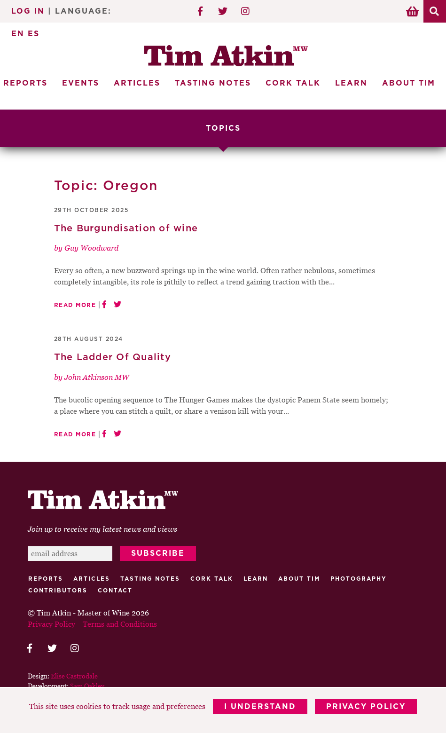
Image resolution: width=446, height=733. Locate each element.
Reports (45, 579)
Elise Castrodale (74, 676)
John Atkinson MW (96, 377)
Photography (358, 579)
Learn (351, 83)
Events (80, 83)
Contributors (57, 590)
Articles (137, 83)
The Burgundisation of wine (126, 228)
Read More (75, 305)
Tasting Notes (213, 83)
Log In (28, 11)
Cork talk (211, 579)
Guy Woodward (91, 248)
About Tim (408, 83)
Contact (115, 590)
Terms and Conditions (120, 624)
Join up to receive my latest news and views (102, 529)
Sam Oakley (87, 686)
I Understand (260, 706)
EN (17, 34)
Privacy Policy (366, 706)
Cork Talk (293, 83)
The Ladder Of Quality (112, 357)
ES (33, 34)
